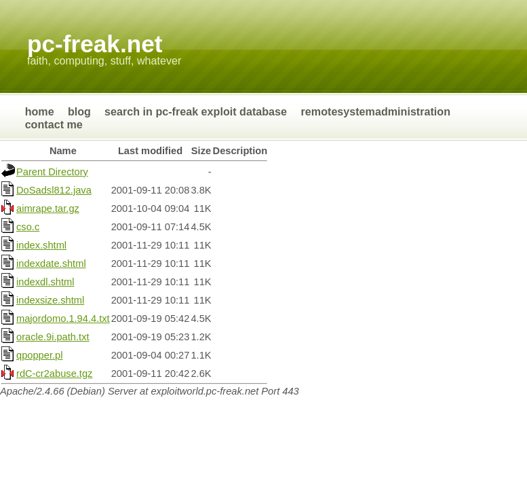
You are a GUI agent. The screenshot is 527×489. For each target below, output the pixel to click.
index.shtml (41, 245)
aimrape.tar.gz (47, 208)
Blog (79, 111)
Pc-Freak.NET (94, 44)
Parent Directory (52, 171)
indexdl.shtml (45, 281)
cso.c (27, 226)
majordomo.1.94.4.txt (63, 318)
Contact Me (54, 124)
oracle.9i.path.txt (53, 336)
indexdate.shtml (51, 263)
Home (39, 111)
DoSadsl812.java (54, 190)
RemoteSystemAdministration (375, 111)
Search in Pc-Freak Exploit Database (197, 111)
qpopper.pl (39, 355)
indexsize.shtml (50, 300)
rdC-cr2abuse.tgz (54, 373)
